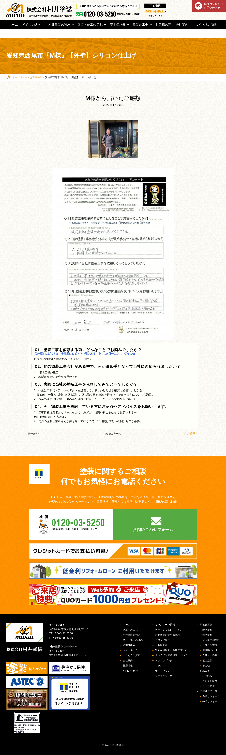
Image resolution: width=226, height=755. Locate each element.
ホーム (13, 24)
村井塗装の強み (59, 24)
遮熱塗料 (207, 634)
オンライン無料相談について (171, 655)
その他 (206, 665)
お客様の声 (163, 24)
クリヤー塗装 (209, 655)
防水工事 (205, 670)
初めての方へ (31, 24)
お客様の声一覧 (112, 433)
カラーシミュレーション (168, 629)
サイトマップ (162, 670)
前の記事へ (34, 433)
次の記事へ (191, 433)
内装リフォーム (211, 696)
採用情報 (128, 665)
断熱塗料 (207, 629)
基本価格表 (118, 24)
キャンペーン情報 (165, 624)
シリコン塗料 (209, 645)
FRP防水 (207, 675)
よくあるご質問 (206, 24)
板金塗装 (207, 660)
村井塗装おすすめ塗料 (167, 634)
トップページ (19, 77)
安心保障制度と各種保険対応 (171, 650)
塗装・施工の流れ (90, 24)
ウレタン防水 (209, 681)
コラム (159, 665)
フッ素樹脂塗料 (211, 640)
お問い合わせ (130, 670)
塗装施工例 (140, 24)
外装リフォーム (211, 701)
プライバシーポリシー (167, 675)
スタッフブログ (163, 660)
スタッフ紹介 (162, 640)
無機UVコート (210, 650)
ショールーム (130, 650)
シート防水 (208, 686)
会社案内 (182, 24)
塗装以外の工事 (208, 691)
